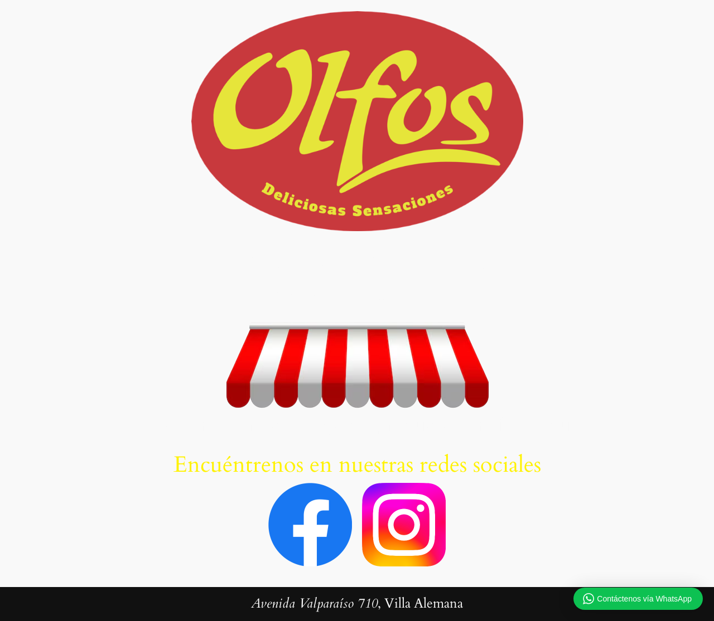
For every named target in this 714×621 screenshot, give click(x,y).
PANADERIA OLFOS (357, 265)
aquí (556, 425)
